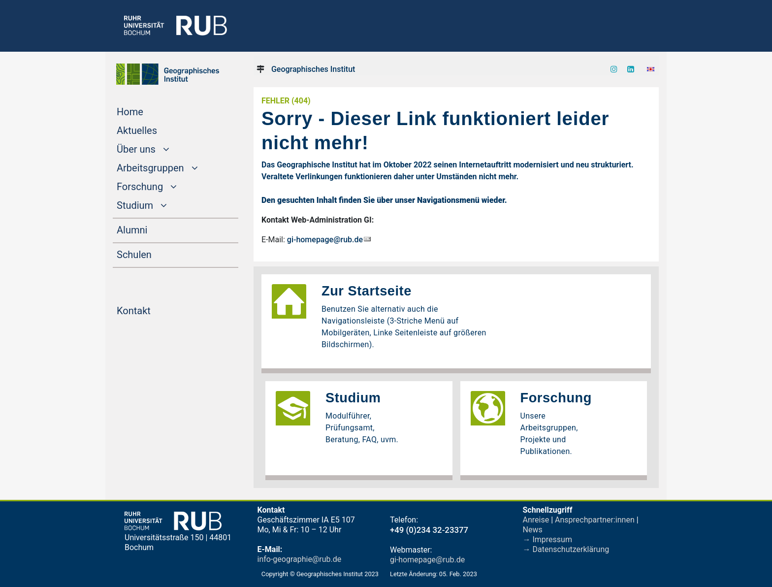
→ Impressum (547, 539)
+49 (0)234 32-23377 (429, 530)
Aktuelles (155, 129)
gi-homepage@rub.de (325, 239)
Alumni (151, 229)
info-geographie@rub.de (299, 559)
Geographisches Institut (313, 69)
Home (149, 111)
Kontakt (152, 310)
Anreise (536, 519)
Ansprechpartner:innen (595, 519)
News (533, 529)
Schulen (153, 254)
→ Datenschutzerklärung (566, 549)
